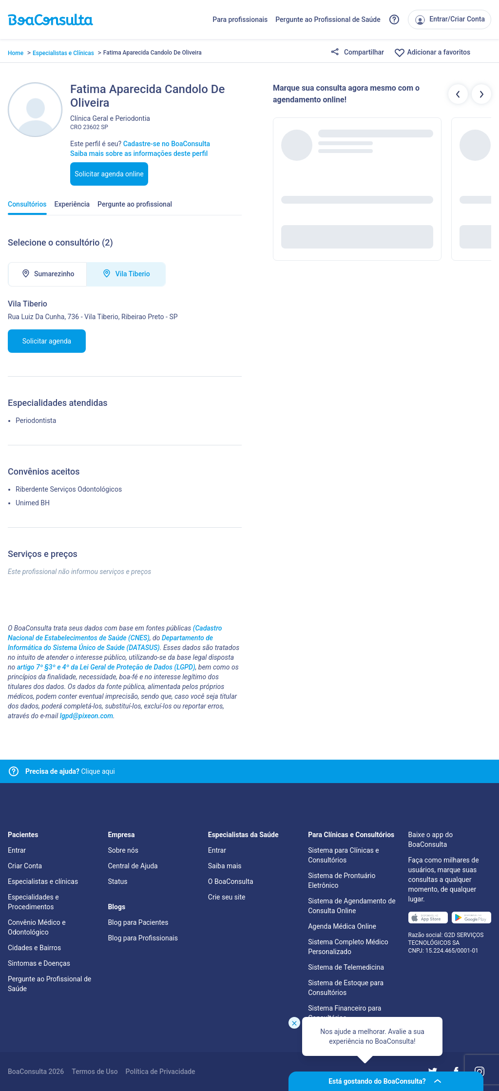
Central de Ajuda (132, 866)
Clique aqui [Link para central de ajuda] (70, 771)
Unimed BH (33, 503)
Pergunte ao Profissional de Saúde (328, 19)
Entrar (17, 850)
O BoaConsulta (230, 881)
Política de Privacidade (160, 1071)
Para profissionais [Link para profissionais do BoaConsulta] (240, 19)
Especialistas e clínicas (43, 881)
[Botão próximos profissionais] (481, 94)
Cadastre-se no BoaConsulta (166, 144)
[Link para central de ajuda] (13, 771)
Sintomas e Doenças (39, 963)
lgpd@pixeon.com (86, 716)
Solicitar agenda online (109, 174)
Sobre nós (123, 850)
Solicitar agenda (46, 341)
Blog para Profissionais (142, 938)
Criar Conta (25, 866)
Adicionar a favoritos (432, 52)
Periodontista (36, 420)
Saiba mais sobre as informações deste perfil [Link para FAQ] (139, 153)
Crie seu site (227, 897)
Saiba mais (225, 866)
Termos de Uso (94, 1071)
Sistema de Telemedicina (346, 967)
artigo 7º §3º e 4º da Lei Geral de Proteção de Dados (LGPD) (106, 667)
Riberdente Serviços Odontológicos (69, 489)
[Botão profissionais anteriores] (458, 94)
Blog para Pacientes (138, 922)
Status (117, 881)
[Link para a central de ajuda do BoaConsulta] (394, 19)
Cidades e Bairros (34, 948)
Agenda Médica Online (342, 926)
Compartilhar (357, 52)
